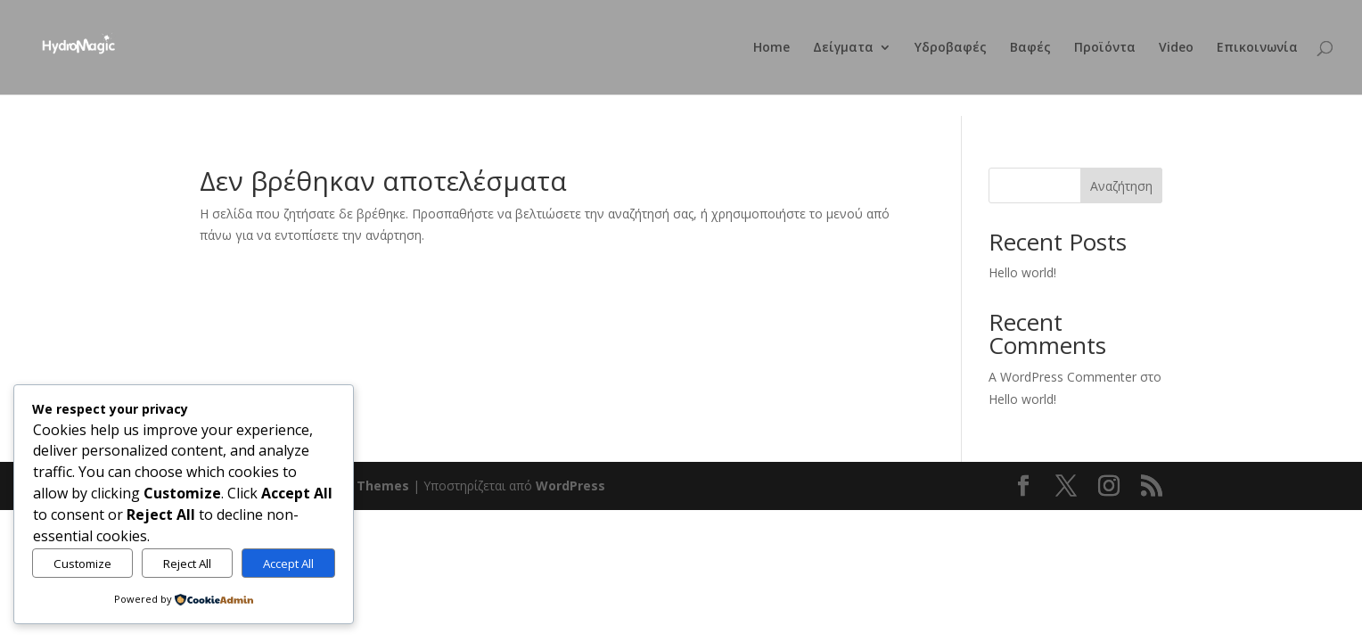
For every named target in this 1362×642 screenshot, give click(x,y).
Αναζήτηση (1121, 185)
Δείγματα (843, 48)
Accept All (288, 564)
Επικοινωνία (1257, 48)
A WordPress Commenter (1062, 376)
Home (771, 48)
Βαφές (1030, 48)
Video (1176, 48)
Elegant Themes (356, 485)
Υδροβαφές (951, 48)
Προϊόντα (1105, 48)
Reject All (187, 564)
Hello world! (1022, 272)
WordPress (570, 485)
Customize (82, 564)
